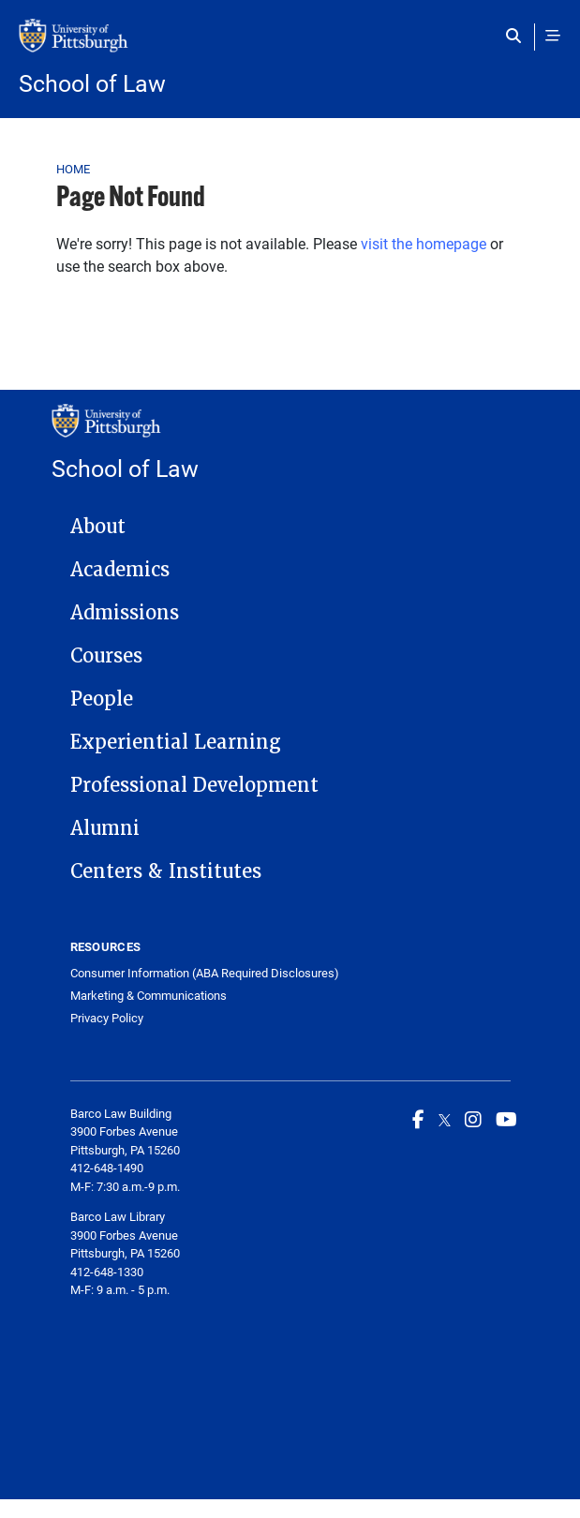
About (98, 526)
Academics (120, 570)
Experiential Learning (175, 742)
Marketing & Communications (148, 996)
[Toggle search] (517, 35)
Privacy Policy (106, 1018)
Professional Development (194, 785)
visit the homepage (423, 243)
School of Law (92, 83)
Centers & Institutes (165, 871)
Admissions (124, 613)
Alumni (105, 828)
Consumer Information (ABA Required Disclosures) (204, 973)
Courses (106, 656)
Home (73, 168)
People (101, 699)
